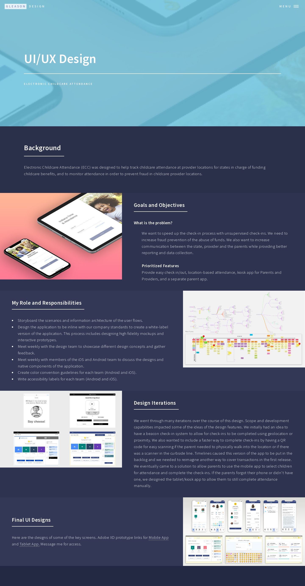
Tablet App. (30, 544)
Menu (285, 6)
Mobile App (159, 537)
